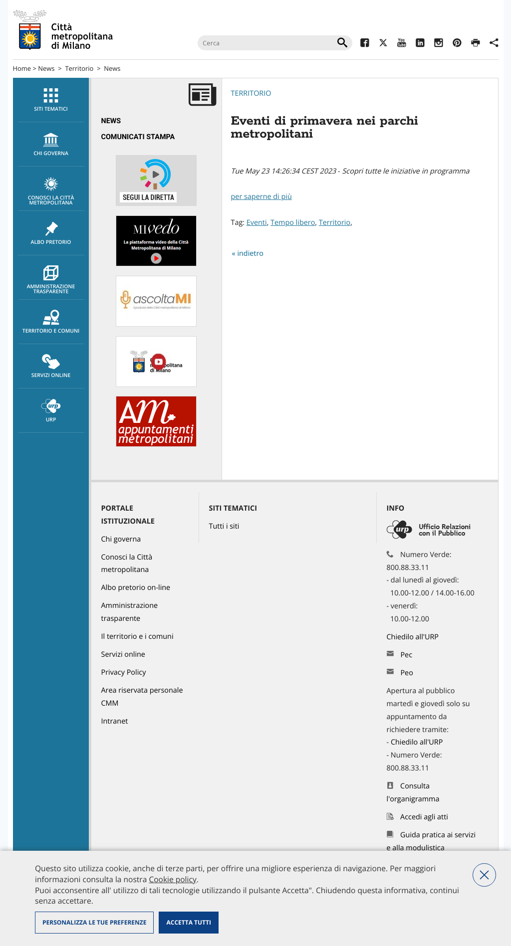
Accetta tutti (188, 922)
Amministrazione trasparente (51, 280)
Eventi (257, 222)
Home (22, 68)
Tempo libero (292, 222)
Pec (406, 655)
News (46, 68)
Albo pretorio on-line (136, 587)
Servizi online (51, 366)
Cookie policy (172, 879)
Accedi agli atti (424, 817)
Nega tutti (484, 875)
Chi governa (121, 539)
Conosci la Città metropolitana (51, 191)
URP (51, 410)
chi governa (51, 144)
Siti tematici (51, 100)
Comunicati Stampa (138, 137)
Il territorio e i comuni (137, 636)
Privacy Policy (123, 672)
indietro (250, 253)
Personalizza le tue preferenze (94, 922)
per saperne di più (261, 196)
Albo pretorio (51, 233)
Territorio (79, 68)
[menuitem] (51, 100)
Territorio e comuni (51, 322)
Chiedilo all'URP (414, 637)
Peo (406, 673)
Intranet (114, 721)
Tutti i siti (224, 526)
